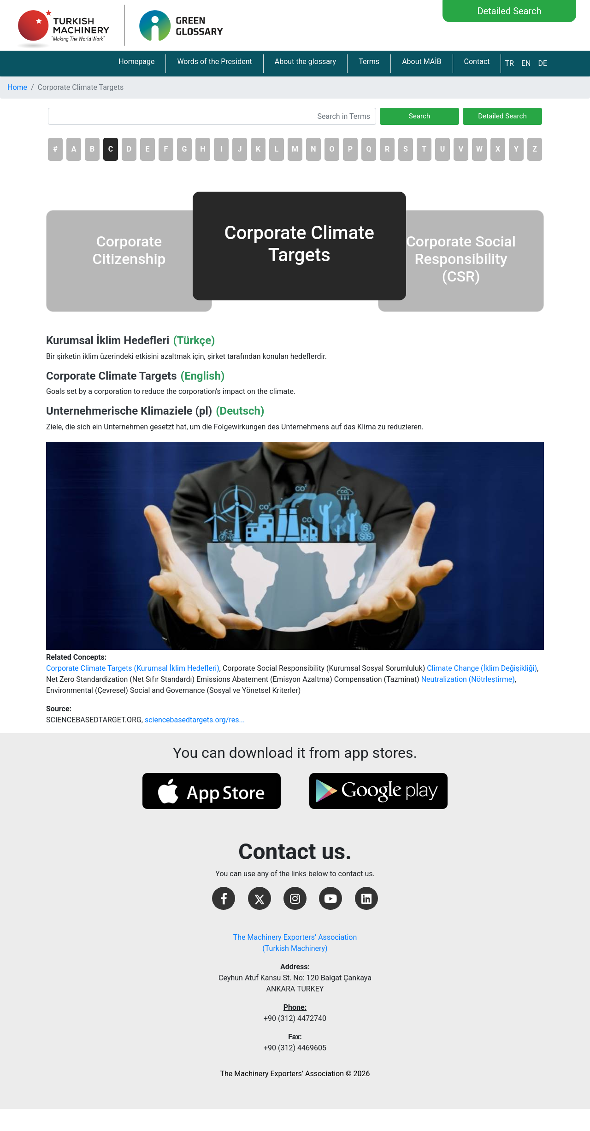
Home (17, 87)
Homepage (136, 61)
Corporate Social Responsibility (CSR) (461, 259)
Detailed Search (509, 11)
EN (526, 63)
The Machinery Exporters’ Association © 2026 (295, 1073)
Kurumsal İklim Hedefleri (107, 340)
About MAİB (421, 61)
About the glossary (305, 61)
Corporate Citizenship (128, 250)
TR (509, 63)
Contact (477, 61)
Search (420, 116)
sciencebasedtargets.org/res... (195, 719)
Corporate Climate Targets (111, 375)
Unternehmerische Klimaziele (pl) (129, 410)
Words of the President (214, 61)
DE (542, 63)
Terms (369, 61)
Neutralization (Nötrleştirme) (468, 679)
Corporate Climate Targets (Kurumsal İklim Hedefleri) (132, 668)
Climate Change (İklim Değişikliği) (482, 668)
